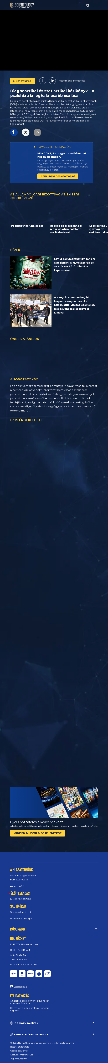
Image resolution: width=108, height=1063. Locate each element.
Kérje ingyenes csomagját (58, 176)
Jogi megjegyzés (18, 1058)
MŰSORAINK (17, 929)
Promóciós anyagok (21, 918)
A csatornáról (17, 886)
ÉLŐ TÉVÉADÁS (20, 893)
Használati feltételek (20, 1046)
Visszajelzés (20, 986)
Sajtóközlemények (21, 912)
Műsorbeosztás (20, 899)
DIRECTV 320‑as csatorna (24, 944)
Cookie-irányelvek (19, 1050)
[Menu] (95, 5)
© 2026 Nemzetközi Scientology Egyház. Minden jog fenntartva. (42, 1043)
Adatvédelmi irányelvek (21, 1054)
